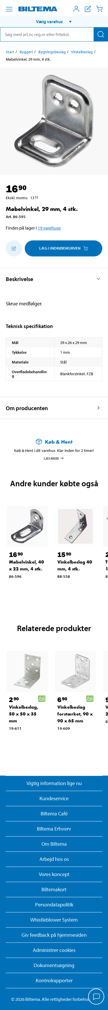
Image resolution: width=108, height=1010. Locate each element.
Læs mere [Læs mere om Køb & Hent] (54, 458)
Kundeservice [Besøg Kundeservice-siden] (54, 798)
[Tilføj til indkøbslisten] (14, 248)
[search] (54, 34)
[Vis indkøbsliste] (88, 9)
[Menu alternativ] (9, 9)
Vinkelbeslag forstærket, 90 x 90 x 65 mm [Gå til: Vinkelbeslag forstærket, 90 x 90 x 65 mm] (75, 714)
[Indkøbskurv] (99, 9)
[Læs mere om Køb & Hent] (54, 442)
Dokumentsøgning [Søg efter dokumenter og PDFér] (54, 965)
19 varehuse (49, 228)
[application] (96, 997)
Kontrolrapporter (54, 980)
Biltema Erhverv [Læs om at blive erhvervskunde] (54, 828)
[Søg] (101, 34)
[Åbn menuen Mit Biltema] (76, 9)
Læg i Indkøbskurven (63, 248)
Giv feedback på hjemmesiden (54, 935)
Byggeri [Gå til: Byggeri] (26, 51)
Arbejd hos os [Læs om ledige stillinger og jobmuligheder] (54, 859)
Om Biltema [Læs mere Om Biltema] (54, 844)
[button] (54, 21)
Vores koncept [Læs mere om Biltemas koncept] (54, 874)
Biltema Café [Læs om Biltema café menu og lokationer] (54, 813)
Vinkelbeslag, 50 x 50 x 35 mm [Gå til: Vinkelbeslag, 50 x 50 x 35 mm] (23, 714)
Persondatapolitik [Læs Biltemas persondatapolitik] (54, 904)
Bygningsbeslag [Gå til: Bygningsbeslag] (52, 51)
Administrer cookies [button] (54, 950)
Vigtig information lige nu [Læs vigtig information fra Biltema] (54, 783)
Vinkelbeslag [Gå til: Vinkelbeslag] (82, 51)
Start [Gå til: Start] (10, 51)
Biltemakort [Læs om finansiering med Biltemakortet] (54, 889)
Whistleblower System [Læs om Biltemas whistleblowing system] (54, 919)
